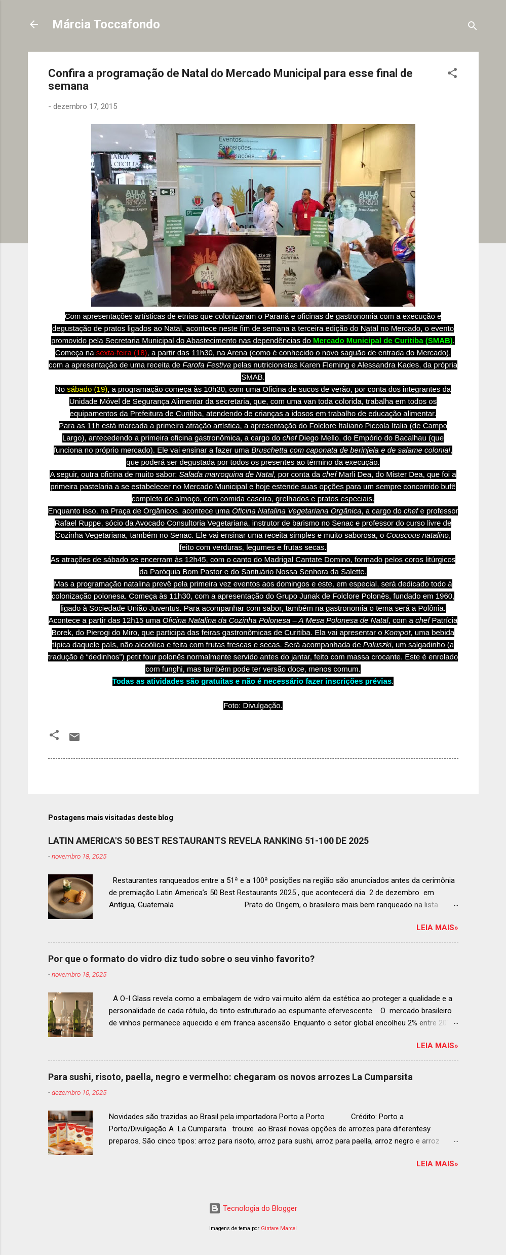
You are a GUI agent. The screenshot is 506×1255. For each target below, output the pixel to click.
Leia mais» (437, 927)
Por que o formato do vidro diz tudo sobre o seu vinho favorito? (181, 958)
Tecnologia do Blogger (253, 1208)
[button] (452, 75)
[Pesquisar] (472, 27)
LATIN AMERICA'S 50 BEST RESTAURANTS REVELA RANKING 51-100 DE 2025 (208, 840)
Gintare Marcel (279, 1228)
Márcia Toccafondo (106, 24)
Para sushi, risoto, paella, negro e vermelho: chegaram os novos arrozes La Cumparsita (230, 1077)
